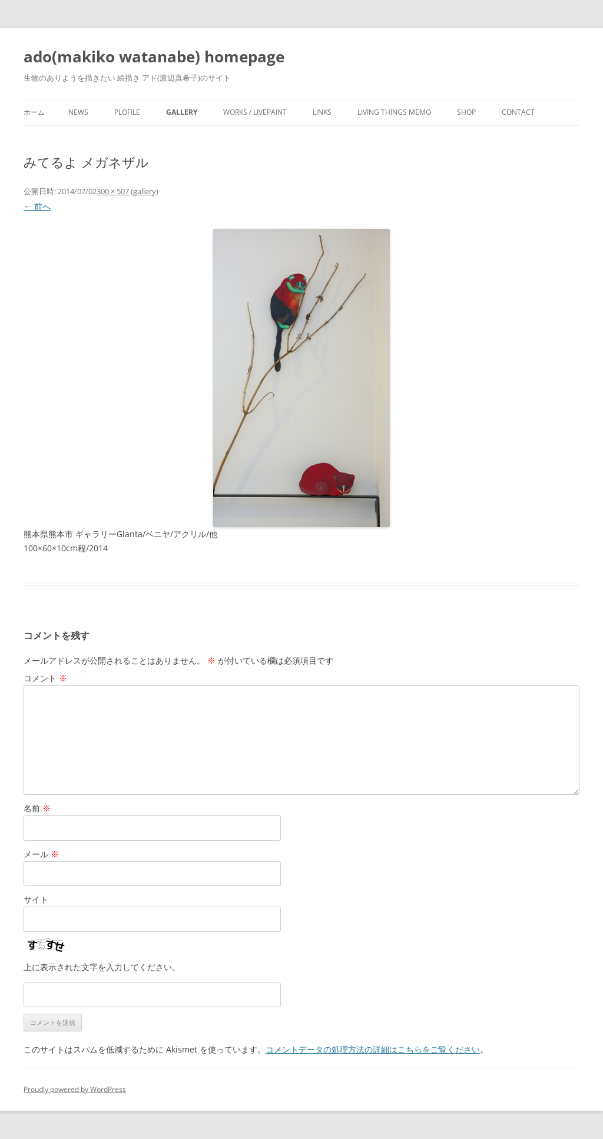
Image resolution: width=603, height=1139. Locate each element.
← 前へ (37, 206)
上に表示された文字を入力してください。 (102, 967)
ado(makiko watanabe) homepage (154, 56)
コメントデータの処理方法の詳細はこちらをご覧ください (373, 1049)
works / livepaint (255, 112)
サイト (36, 899)
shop (466, 112)
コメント (45, 678)
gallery (181, 112)
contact (518, 112)
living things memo (394, 112)
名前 (37, 808)
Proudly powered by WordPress (75, 1089)
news (78, 112)
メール (41, 854)
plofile (127, 112)
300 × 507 (113, 191)
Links (322, 112)
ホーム (34, 112)
